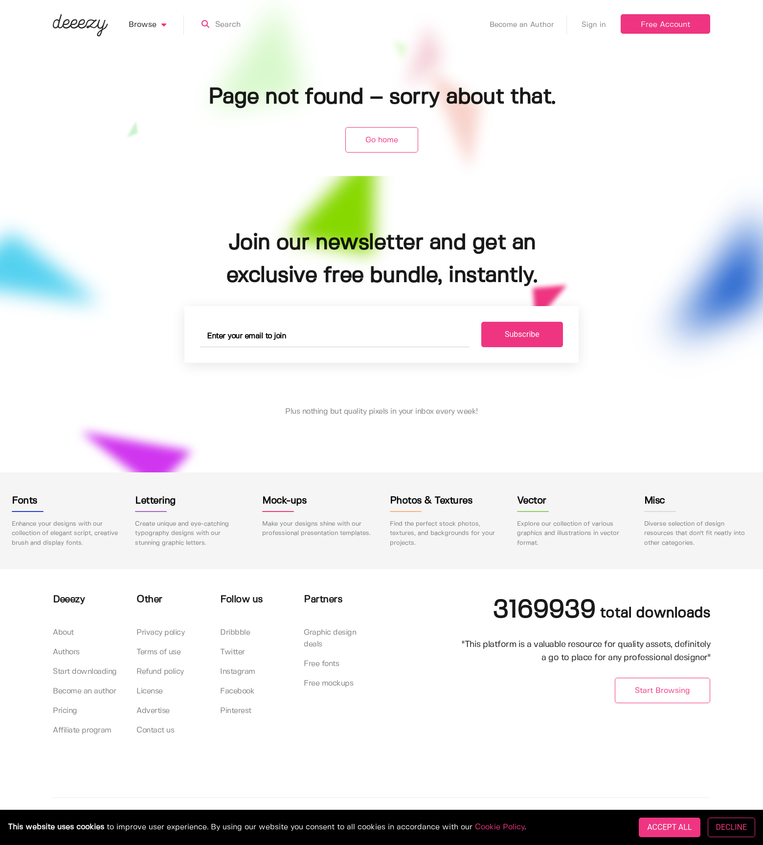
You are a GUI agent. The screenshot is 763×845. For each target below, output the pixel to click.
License (149, 691)
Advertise (153, 710)
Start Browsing (662, 690)
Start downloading (85, 671)
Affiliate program (82, 730)
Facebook (237, 691)
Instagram (237, 671)
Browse (156, 25)
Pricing (65, 710)
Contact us (155, 730)
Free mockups (328, 683)
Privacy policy (160, 632)
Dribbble (235, 632)
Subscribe (522, 334)
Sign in (594, 25)
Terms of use (158, 652)
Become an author (84, 691)
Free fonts (321, 663)
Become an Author (528, 25)
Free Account (665, 24)
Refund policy (160, 671)
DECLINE (731, 827)
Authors (66, 652)
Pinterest (235, 710)
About (63, 632)
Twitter (232, 652)
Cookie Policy (499, 827)
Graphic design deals (330, 638)
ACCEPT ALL (669, 827)
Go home (381, 140)
